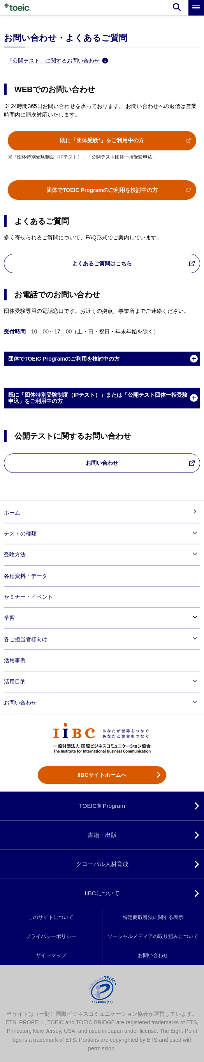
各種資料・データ (25, 576)
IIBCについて (101, 893)
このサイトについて (51, 917)
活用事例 (15, 660)
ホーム (12, 512)
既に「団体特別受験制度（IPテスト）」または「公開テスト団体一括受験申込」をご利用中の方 (98, 398)
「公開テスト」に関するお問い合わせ (57, 61)
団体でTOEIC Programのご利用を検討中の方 (102, 190)
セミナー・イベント (28, 597)
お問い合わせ (102, 463)
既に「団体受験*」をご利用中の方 (102, 140)
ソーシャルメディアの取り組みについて (153, 936)
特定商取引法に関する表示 (153, 917)
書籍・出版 (102, 835)
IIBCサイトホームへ (102, 775)
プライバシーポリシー (51, 936)
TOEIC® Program (102, 805)
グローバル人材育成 (102, 864)
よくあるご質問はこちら (102, 263)
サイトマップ (51, 955)
